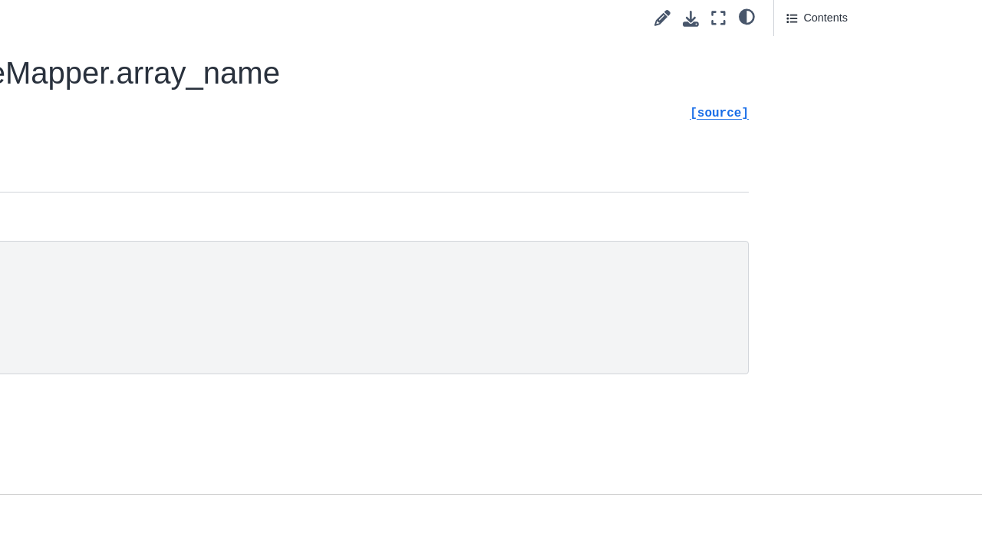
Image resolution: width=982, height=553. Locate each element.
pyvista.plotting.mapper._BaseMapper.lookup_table (120, 408)
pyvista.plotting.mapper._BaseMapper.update (118, 116)
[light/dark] (747, 16)
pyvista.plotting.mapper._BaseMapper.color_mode (118, 305)
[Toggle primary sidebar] (223, 18)
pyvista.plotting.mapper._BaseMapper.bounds (118, 220)
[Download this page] (691, 18)
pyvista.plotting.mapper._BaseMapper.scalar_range (118, 520)
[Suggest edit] (662, 18)
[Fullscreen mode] (718, 18)
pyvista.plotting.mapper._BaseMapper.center (118, 262)
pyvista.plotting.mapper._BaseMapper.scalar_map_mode (121, 460)
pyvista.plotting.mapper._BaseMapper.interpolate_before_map (118, 356)
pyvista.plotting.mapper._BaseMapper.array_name (120, 168)
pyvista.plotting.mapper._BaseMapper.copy (118, 73)
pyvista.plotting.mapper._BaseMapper (101, 31)
